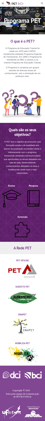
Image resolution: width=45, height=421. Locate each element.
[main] (22, 20)
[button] (3, 3)
